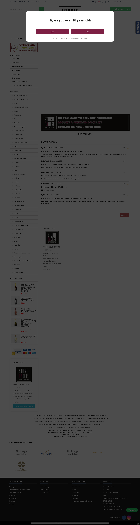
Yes (52, 32)
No (88, 32)
